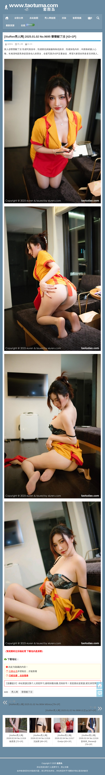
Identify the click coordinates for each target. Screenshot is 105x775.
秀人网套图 (50, 18)
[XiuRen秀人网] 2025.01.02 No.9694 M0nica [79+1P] (34, 704)
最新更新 (10, 25)
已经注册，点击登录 (18, 675)
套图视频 (77, 18)
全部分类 (18, 18)
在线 (28, 25)
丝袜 (64, 18)
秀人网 (20, 44)
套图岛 (10, 44)
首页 (7, 18)
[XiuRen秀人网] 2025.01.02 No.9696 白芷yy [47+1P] (70, 710)
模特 (90, 18)
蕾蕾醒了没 (26, 692)
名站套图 (33, 18)
